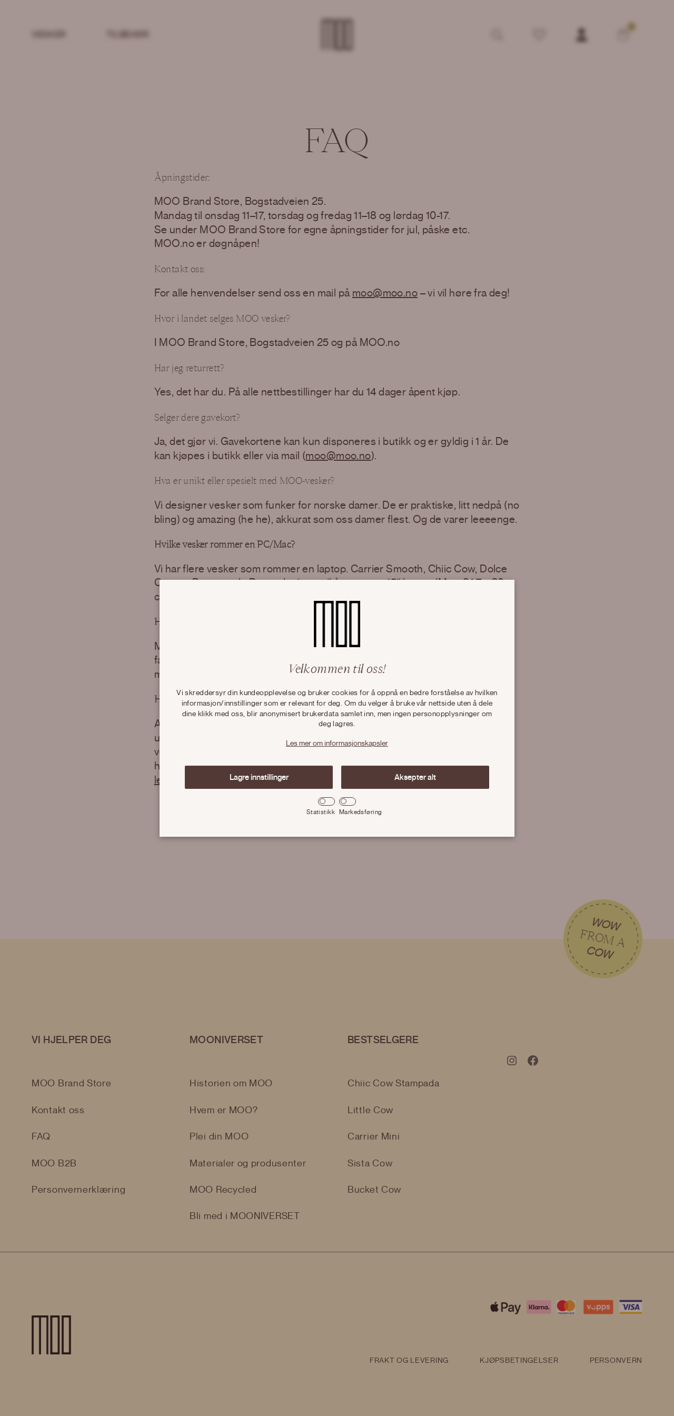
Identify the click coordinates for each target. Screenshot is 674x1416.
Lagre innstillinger (259, 777)
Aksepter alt (415, 777)
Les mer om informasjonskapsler (337, 743)
